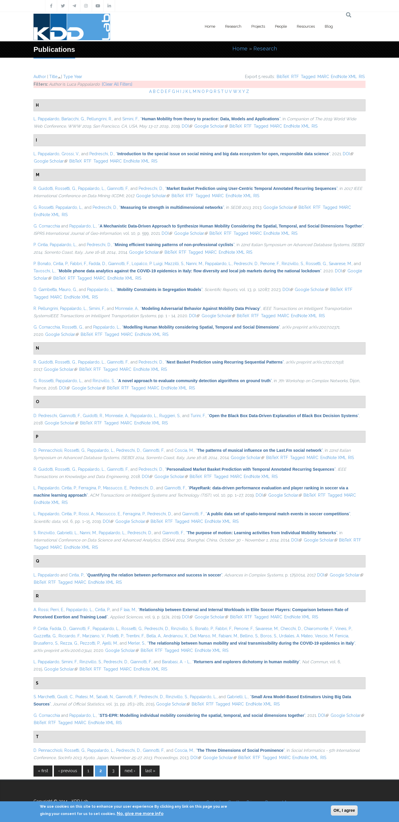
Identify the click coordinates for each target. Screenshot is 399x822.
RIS (362, 76)
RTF (295, 76)
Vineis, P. (343, 628)
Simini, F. (130, 119)
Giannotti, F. (117, 188)
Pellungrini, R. (99, 119)
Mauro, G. (68, 289)
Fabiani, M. (228, 636)
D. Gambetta (45, 289)
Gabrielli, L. (67, 532)
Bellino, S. (249, 636)
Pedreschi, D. (101, 153)
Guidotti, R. (93, 415)
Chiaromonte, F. (318, 628)
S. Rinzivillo (44, 532)
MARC (323, 76)
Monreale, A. (126, 308)
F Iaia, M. (128, 609)
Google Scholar (211, 126)
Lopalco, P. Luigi (147, 263)
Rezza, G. (69, 643)
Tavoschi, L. (44, 271)
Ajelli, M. (110, 643)
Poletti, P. (115, 636)
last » (150, 770)
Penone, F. (270, 263)
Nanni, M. (194, 263)
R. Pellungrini (45, 308)
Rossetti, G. (65, 188)
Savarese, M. (340, 263)
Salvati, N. (105, 696)
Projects (258, 26)
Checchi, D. (291, 628)
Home (210, 26)
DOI (187, 126)
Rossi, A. (86, 513)
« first (43, 770)
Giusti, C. (65, 696)
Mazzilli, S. (174, 263)
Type (68, 76)
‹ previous (67, 770)
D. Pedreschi (45, 415)
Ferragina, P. (90, 488)
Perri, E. (57, 609)
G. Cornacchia (46, 226)
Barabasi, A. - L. (176, 661)
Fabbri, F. (78, 263)
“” (210, 119)
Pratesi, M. (84, 696)
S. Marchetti (44, 696)
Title (53, 76)
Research (233, 26)
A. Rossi (40, 609)
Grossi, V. (70, 153)
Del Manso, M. (203, 636)
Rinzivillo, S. (293, 263)
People (281, 26)
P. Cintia (40, 244)
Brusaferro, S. (45, 643)
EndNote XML (344, 76)
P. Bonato (42, 263)
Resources (306, 26)
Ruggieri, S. (169, 415)
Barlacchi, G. (73, 119)
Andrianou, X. (175, 636)
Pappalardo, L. (91, 188)
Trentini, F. (135, 636)
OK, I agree (344, 810)
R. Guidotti (43, 188)
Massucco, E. (115, 488)
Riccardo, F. (69, 636)
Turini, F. (198, 415)
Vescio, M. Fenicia (331, 636)
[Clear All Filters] (117, 84)
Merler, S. (136, 643)
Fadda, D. (97, 263)
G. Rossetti (43, 207)
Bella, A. (153, 636)
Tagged (308, 76)
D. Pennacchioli (47, 450)
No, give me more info (140, 813)
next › (130, 770)
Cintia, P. (60, 263)
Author (39, 76)
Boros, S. (268, 636)
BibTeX (283, 76)
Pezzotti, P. (90, 643)
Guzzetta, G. (45, 636)
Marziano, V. (93, 636)
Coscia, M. (184, 450)
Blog (329, 26)
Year (78, 76)
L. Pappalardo (46, 119)
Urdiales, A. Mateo (296, 636)
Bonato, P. (204, 628)
